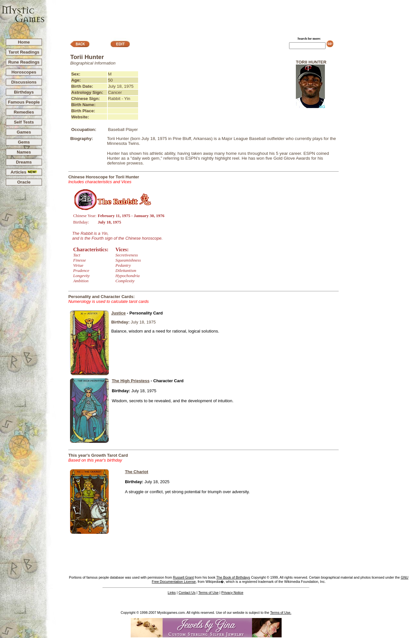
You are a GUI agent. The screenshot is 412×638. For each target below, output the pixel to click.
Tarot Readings (23, 52)
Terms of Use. (280, 612)
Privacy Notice (232, 592)
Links (172, 592)
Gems (24, 142)
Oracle (24, 182)
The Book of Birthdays (233, 577)
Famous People (24, 102)
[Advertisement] (228, 16)
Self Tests (24, 122)
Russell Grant (183, 577)
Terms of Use (208, 592)
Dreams (24, 162)
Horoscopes (23, 72)
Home (24, 42)
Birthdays (24, 92)
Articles (24, 172)
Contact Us (187, 592)
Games (24, 132)
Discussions (24, 82)
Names (24, 152)
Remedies (24, 112)
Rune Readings (23, 62)
